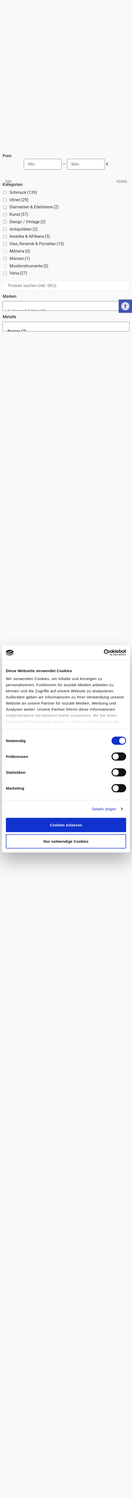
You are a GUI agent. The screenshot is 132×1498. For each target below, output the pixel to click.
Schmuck (23, 136)
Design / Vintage (27, 165)
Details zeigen (104, 809)
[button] (125, 306)
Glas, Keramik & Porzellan (36, 187)
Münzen (19, 202)
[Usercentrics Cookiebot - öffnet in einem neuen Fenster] (103, 652)
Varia (18, 216)
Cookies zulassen (66, 825)
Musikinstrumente (28, 209)
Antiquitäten (23, 172)
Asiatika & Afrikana (29, 179)
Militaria (19, 194)
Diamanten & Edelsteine (34, 150)
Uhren (18, 143)
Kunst (18, 158)
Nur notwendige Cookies (66, 841)
